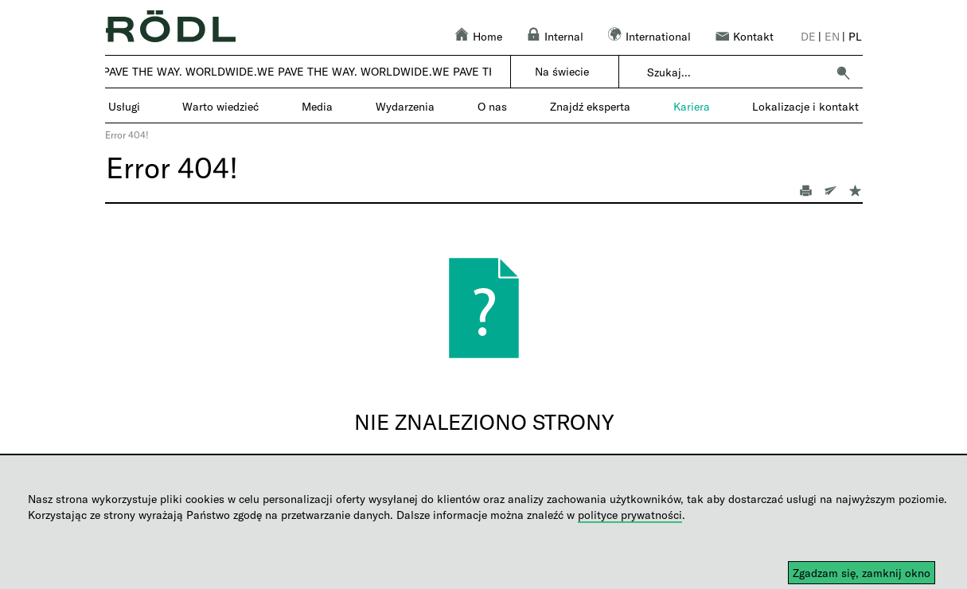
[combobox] (736, 72)
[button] (843, 72)
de (808, 36)
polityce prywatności (630, 514)
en (832, 36)
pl (855, 36)
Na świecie (562, 71)
